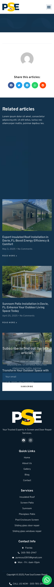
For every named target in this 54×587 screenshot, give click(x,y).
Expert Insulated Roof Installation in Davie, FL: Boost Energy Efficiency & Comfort (25, 324)
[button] (49, 7)
